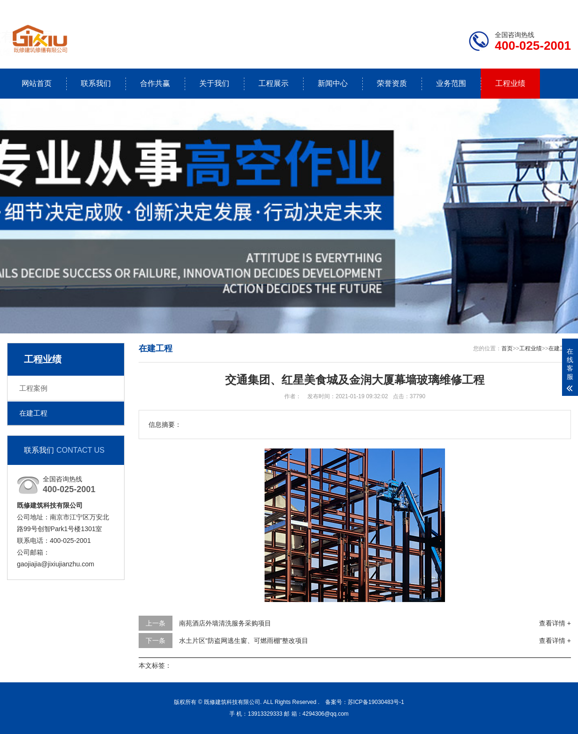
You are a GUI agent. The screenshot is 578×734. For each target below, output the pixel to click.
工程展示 (273, 83)
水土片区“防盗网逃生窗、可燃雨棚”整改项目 (243, 640)
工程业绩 (510, 83)
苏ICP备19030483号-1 (376, 702)
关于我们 (214, 83)
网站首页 (37, 83)
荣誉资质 (392, 83)
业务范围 (451, 83)
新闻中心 (333, 83)
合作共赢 (155, 83)
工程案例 (33, 388)
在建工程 (33, 413)
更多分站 (558, 7)
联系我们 (512, 7)
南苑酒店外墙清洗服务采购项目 (225, 623)
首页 (507, 348)
